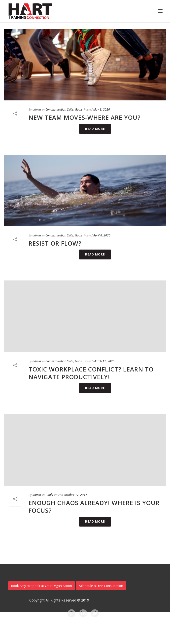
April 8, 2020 (101, 235)
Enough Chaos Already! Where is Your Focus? (94, 506)
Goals (78, 109)
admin (37, 109)
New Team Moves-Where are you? (84, 117)
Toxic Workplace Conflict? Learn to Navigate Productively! (91, 373)
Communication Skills (59, 109)
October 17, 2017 (75, 495)
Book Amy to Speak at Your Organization (41, 585)
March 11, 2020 (103, 361)
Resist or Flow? (55, 243)
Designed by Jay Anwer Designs (115, 600)
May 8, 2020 (101, 109)
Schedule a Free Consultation (101, 585)
